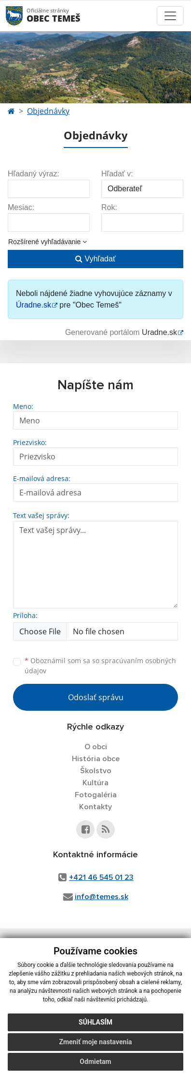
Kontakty (95, 807)
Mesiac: (21, 207)
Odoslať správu (95, 697)
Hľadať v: (117, 174)
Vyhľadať (95, 259)
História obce (96, 759)
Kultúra (95, 783)
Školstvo (95, 771)
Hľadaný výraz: (33, 174)
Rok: (109, 207)
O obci (95, 747)
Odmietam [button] (95, 1061)
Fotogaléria (96, 795)
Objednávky (48, 111)
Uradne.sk (159, 332)
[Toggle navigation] (170, 15)
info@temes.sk (101, 897)
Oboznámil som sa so (100, 665)
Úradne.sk (33, 305)
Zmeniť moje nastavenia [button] (95, 1042)
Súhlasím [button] (95, 1022)
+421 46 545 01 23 (101, 877)
